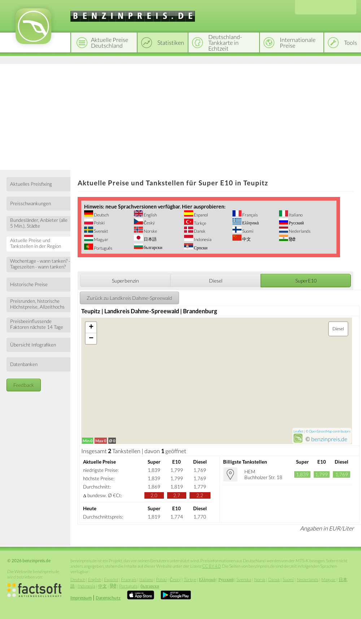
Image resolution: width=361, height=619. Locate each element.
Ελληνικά (250, 222)
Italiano (295, 215)
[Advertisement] (180, 115)
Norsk (259, 579)
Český (149, 222)
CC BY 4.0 (211, 566)
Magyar (100, 239)
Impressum (81, 598)
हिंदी (291, 239)
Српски (200, 247)
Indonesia (202, 239)
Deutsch (101, 215)
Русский (296, 222)
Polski (99, 222)
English (150, 215)
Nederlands (299, 231)
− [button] (91, 338)
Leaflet (298, 431)
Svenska (243, 579)
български (152, 247)
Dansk (199, 231)
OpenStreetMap (320, 431)
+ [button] (91, 327)
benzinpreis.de (329, 438)
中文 (246, 239)
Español (111, 579)
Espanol (200, 215)
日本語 (150, 239)
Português (102, 248)
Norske (150, 231)
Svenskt (100, 231)
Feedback (23, 385)
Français (250, 215)
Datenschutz (108, 598)
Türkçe (199, 223)
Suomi (247, 231)
